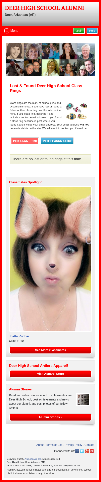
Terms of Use (54, 444)
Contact (89, 444)
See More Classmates (50, 350)
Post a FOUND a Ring (57, 140)
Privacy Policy (73, 444)
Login (78, 30)
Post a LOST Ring (25, 140)
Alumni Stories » (50, 417)
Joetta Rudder (19, 336)
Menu (11, 31)
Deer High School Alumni (44, 8)
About (40, 444)
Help (92, 30)
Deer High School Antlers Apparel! (38, 366)
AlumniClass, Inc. (33, 459)
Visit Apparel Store (50, 373)
